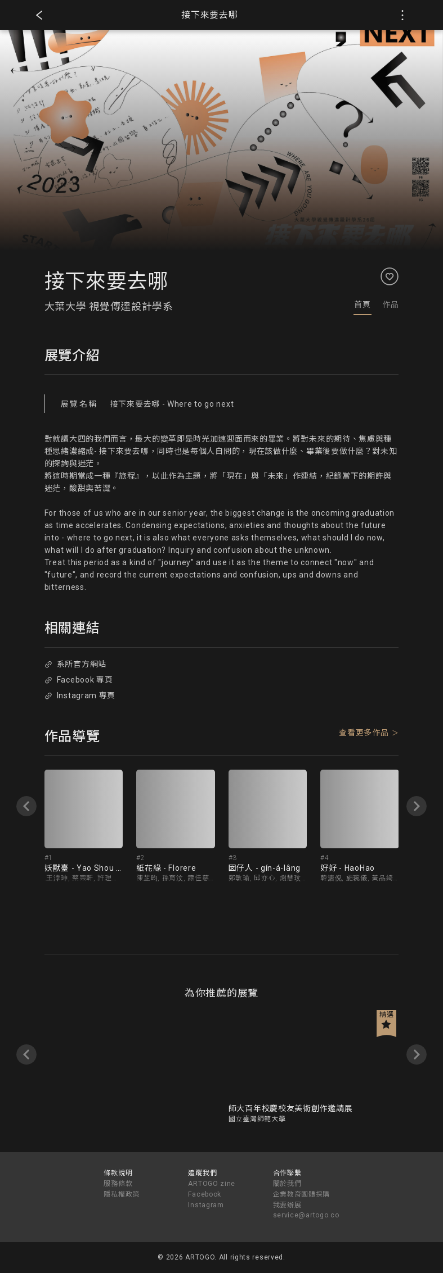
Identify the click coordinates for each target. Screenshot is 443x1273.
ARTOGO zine (211, 1184)
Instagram (205, 1205)
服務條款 (118, 1184)
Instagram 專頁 (79, 695)
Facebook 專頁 (78, 679)
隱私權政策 (122, 1194)
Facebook (204, 1194)
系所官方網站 (75, 664)
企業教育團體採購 (301, 1194)
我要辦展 (287, 1205)
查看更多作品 (363, 732)
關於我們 (287, 1184)
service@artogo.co (306, 1215)
